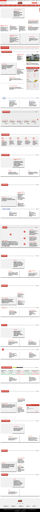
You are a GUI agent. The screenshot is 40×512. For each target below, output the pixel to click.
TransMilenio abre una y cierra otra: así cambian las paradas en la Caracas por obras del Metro (27, 142)
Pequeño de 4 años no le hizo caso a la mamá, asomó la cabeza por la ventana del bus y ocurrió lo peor (19, 143)
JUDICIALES (8, 5)
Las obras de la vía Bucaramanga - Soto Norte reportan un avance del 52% (33, 39)
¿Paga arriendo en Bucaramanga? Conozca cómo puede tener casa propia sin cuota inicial (32, 343)
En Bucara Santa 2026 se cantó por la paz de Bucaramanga (21, 400)
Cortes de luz (23, 47)
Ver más (37, 51)
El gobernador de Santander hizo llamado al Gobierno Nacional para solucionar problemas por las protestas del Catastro (33, 28)
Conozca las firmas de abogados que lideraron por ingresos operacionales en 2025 (13, 214)
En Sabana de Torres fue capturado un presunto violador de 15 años (8, 199)
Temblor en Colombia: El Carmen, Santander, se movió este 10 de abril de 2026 (15, 79)
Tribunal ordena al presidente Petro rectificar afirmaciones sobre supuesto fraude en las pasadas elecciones (13, 104)
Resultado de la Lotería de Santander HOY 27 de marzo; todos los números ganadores (13, 343)
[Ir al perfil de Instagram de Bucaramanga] (22, 503)
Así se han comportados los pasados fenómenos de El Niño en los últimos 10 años (13, 379)
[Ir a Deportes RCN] (5, 307)
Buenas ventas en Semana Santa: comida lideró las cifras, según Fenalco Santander (18, 333)
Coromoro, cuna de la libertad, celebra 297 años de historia (18, 429)
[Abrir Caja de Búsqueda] (38, 3)
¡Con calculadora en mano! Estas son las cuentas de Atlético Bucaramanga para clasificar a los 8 (7, 301)
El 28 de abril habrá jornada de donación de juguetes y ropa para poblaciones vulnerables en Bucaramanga (8, 466)
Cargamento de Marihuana (32, 47)
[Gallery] (20, 119)
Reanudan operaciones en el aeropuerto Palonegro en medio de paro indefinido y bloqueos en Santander (4, 29)
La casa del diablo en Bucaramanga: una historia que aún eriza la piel (12, 492)
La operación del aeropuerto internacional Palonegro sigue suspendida (20, 58)
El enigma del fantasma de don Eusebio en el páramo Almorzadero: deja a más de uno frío (18, 483)
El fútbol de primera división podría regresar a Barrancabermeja (21, 295)
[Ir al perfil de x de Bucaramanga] (19, 503)
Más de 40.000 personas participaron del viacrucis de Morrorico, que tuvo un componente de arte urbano (33, 439)
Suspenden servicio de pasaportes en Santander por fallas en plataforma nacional (13, 173)
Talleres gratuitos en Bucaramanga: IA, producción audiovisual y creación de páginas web (14, 28)
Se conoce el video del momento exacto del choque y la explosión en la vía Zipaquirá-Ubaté (33, 244)
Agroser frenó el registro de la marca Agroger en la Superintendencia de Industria (32, 214)
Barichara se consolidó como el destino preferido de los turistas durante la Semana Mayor (8, 406)
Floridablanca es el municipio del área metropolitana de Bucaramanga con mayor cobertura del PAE (22, 28)
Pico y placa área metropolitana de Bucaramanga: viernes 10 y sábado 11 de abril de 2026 (16, 88)
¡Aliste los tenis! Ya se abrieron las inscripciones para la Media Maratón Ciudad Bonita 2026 (21, 303)
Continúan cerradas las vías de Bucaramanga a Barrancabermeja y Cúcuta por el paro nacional (20, 72)
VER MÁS (6, 123)
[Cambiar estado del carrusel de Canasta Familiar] (6, 0)
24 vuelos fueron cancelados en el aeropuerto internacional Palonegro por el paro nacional (33, 22)
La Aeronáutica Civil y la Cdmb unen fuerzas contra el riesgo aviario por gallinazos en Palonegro (18, 163)
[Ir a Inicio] (20, 3)
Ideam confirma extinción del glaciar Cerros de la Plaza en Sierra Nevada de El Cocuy (32, 379)
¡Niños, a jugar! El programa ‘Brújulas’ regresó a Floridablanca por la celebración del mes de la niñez (21, 469)
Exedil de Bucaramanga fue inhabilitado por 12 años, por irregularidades (33, 173)
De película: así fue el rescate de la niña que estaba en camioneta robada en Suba (33, 239)
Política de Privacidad (18, 509)
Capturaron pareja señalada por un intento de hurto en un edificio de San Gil (21, 205)
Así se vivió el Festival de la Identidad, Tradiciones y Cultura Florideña (13, 439)
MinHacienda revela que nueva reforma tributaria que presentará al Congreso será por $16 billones (33, 104)
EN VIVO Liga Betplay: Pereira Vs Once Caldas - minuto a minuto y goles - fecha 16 (13, 313)
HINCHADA (17, 5)
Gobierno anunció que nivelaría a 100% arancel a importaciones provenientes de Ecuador (13, 355)
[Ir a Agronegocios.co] (18, 367)
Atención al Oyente (24, 509)
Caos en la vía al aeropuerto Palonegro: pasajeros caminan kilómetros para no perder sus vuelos (33, 274)
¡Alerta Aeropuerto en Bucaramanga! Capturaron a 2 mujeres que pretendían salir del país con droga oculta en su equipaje (21, 197)
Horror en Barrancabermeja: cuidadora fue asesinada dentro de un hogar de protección (8, 67)
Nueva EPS (18, 47)
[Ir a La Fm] (3, 98)
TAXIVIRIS (12, 5)
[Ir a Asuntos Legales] (6, 209)
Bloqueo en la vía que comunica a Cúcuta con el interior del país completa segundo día (11, 143)
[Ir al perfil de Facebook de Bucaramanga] (17, 503)
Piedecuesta (13, 47)
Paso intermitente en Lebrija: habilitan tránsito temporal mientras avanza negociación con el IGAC (13, 274)
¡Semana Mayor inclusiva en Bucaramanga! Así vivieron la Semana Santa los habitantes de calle (21, 410)
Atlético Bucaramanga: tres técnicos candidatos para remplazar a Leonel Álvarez (33, 313)
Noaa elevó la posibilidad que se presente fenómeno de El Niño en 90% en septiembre (33, 355)
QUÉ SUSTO (36, 5)
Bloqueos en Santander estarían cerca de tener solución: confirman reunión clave (18, 13)
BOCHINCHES (27, 5)
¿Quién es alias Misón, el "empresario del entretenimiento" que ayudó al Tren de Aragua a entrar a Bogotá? (33, 233)
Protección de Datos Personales (32, 509)
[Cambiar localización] (34, 3)
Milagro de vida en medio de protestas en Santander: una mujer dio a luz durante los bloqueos (18, 264)
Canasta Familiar (2, 0)
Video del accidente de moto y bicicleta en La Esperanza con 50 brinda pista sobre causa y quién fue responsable (4, 144)
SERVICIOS (31, 5)
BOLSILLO (21, 5)
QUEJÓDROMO (3, 5)
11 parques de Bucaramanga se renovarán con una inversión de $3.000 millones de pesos (21, 461)
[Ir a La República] (3, 350)
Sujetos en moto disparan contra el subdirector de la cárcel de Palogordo (32, 64)
